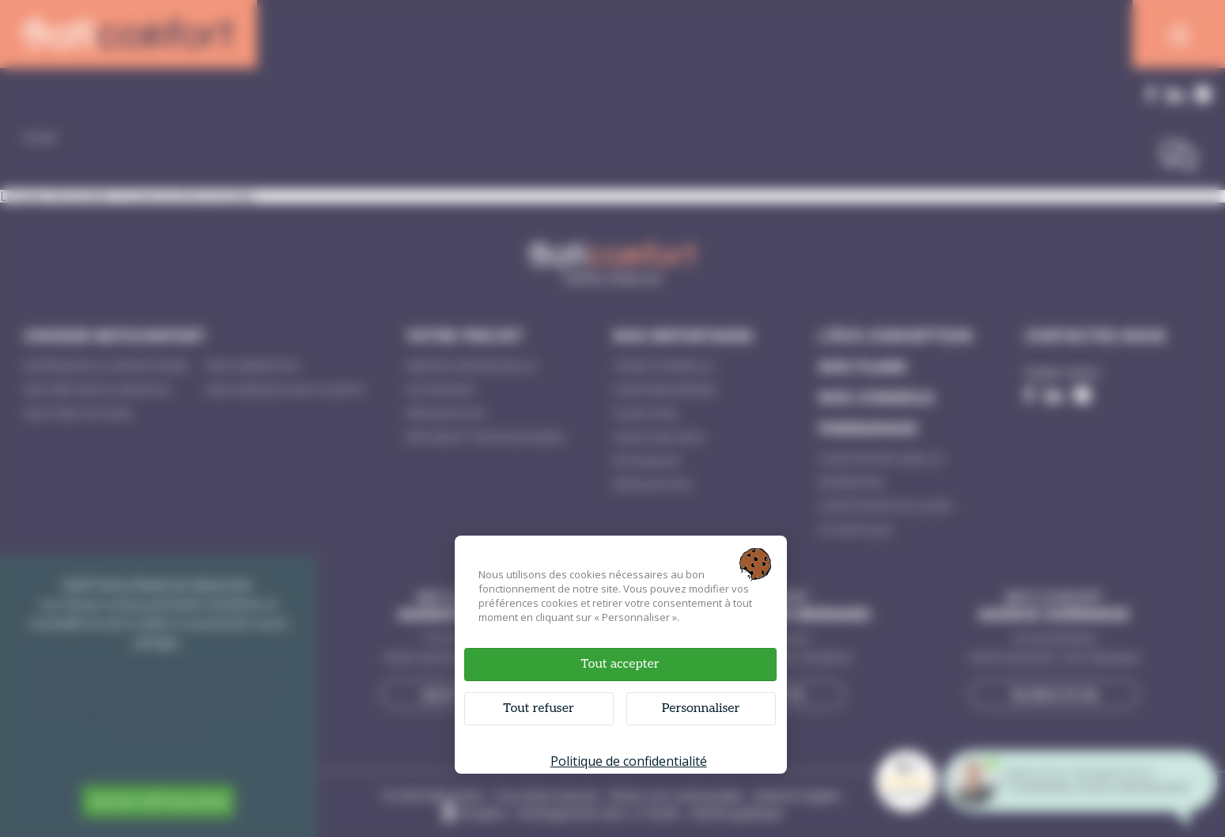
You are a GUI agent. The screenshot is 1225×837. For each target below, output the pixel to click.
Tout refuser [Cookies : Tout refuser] (538, 708)
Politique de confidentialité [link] (628, 761)
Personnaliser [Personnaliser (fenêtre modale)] (701, 708)
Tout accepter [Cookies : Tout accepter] (619, 664)
